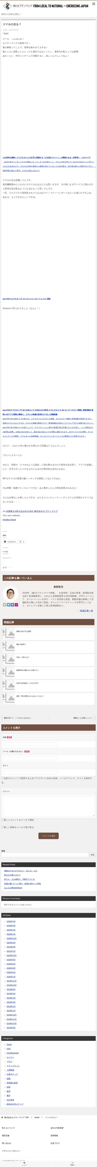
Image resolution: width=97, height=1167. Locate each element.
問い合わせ (6, 1143)
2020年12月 (12, 955)
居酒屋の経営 (12, 1083)
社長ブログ (55, 1143)
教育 (8, 1091)
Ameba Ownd (9, 520)
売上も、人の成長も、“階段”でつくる (19, 879)
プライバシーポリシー (11, 1151)
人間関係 (10, 1070)
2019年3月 (11, 1002)
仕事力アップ (12, 1074)
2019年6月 (11, 989)
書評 (8, 1095)
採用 (8, 1087)
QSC (9, 1049)
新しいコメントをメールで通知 (19, 820)
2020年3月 (11, 968)
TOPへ (72, 1164)
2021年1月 (11, 951)
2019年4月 (11, 998)
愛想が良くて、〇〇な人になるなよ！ (18, 718)
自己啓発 (10, 1100)
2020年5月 (11, 960)
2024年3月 (11, 943)
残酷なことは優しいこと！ (83, 718)
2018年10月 (12, 1023)
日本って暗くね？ (22, 657)
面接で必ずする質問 (23, 631)
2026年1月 (11, 934)
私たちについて (8, 1128)
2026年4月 (11, 921)
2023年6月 (11, 947)
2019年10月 (12, 985)
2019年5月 (11, 994)
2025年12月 (12, 938)
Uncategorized (13, 1053)
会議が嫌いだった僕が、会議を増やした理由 (22, 884)
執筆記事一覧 (86, 611)
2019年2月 (11, 1006)
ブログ (9, 1062)
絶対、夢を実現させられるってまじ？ (30, 696)
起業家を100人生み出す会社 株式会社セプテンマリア (32, 511)
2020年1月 (11, 977)
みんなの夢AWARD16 (13, 888)
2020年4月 (11, 964)
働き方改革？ (21, 644)
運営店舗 (5, 1135)
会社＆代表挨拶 (57, 1128)
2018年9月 (11, 1028)
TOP (16, 1117)
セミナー (10, 1057)
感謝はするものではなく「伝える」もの (20, 871)
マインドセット (13, 1066)
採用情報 (54, 1135)
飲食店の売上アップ (15, 1104)
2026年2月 (11, 930)
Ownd (6, 33)
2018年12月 (12, 1015)
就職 (8, 1079)
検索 (3, 851)
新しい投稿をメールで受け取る (19, 827)
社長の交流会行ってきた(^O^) (27, 683)
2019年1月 (11, 1011)
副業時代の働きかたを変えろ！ (27, 670)
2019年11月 (12, 981)
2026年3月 (11, 926)
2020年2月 (11, 972)
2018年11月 (12, 1019)
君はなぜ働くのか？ (12, 875)
